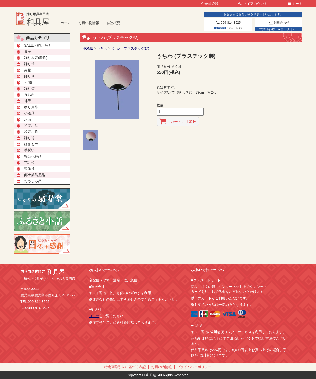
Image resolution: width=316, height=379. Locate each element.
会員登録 (209, 4)
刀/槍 (28, 82)
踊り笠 (29, 88)
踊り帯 (29, 64)
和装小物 (31, 132)
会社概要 (113, 23)
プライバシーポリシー (194, 367)
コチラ (94, 316)
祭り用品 (31, 107)
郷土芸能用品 (34, 175)
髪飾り (29, 169)
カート (295, 4)
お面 (27, 119)
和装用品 (31, 125)
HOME (88, 48)
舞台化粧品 (32, 156)
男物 (27, 70)
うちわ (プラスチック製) (130, 48)
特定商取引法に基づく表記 (125, 367)
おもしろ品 (32, 181)
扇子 (27, 52)
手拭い (29, 150)
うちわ (102, 48)
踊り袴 (29, 138)
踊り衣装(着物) (35, 58)
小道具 (29, 113)
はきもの (31, 144)
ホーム (65, 23)
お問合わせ (278, 22)
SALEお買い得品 (37, 45)
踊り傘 (29, 76)
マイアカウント (252, 4)
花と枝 (29, 162)
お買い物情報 (88, 23)
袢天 (27, 101)
